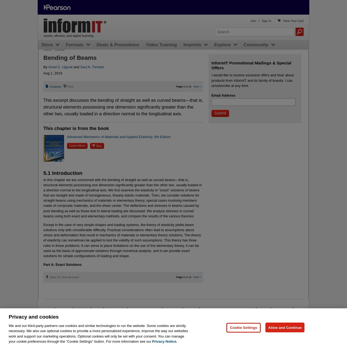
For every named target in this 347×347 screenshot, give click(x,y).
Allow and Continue (285, 327)
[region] (173, 327)
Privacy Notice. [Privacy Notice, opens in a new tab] (164, 341)
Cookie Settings (243, 327)
